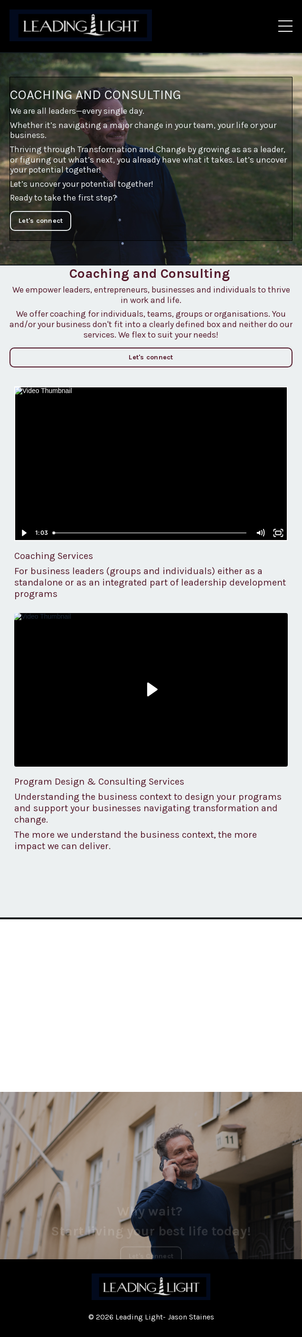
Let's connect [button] (41, 221)
